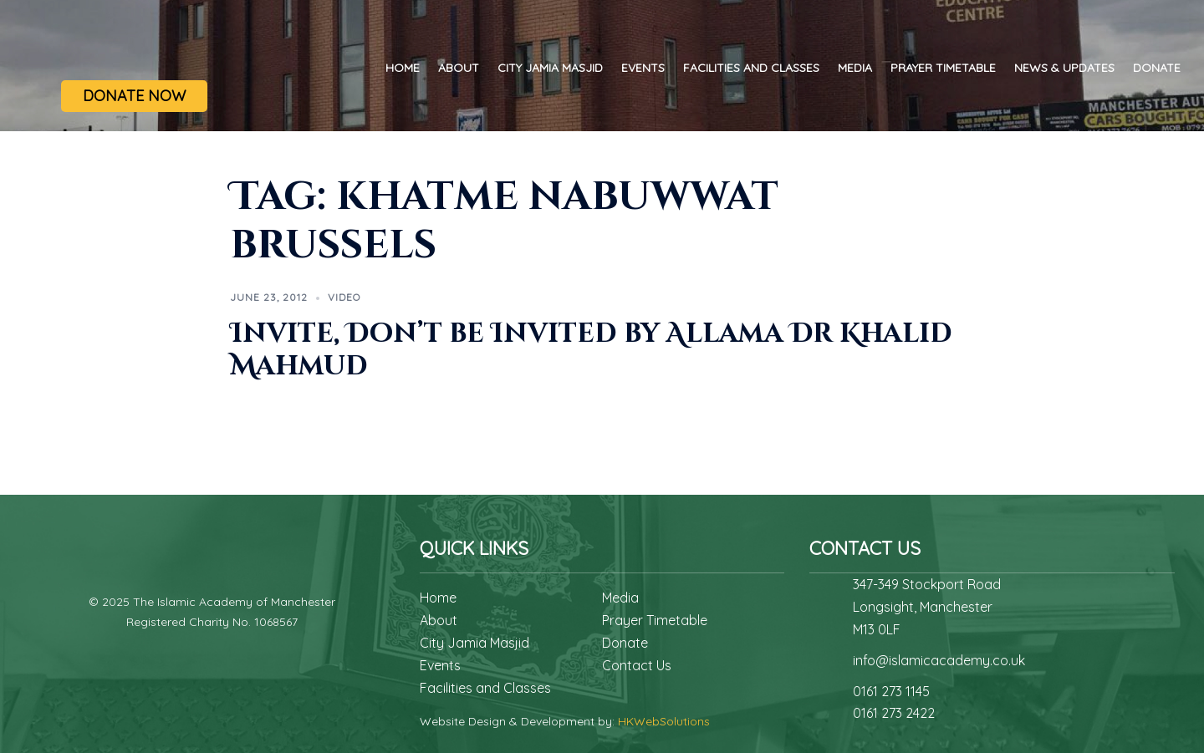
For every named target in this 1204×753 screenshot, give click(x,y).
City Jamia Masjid (550, 67)
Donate (1157, 67)
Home (402, 67)
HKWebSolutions (664, 721)
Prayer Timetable (943, 67)
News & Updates (1064, 67)
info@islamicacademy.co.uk (939, 660)
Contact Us (636, 665)
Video (344, 297)
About (458, 67)
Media (855, 67)
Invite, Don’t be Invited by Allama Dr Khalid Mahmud (591, 350)
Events (643, 67)
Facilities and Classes (751, 67)
